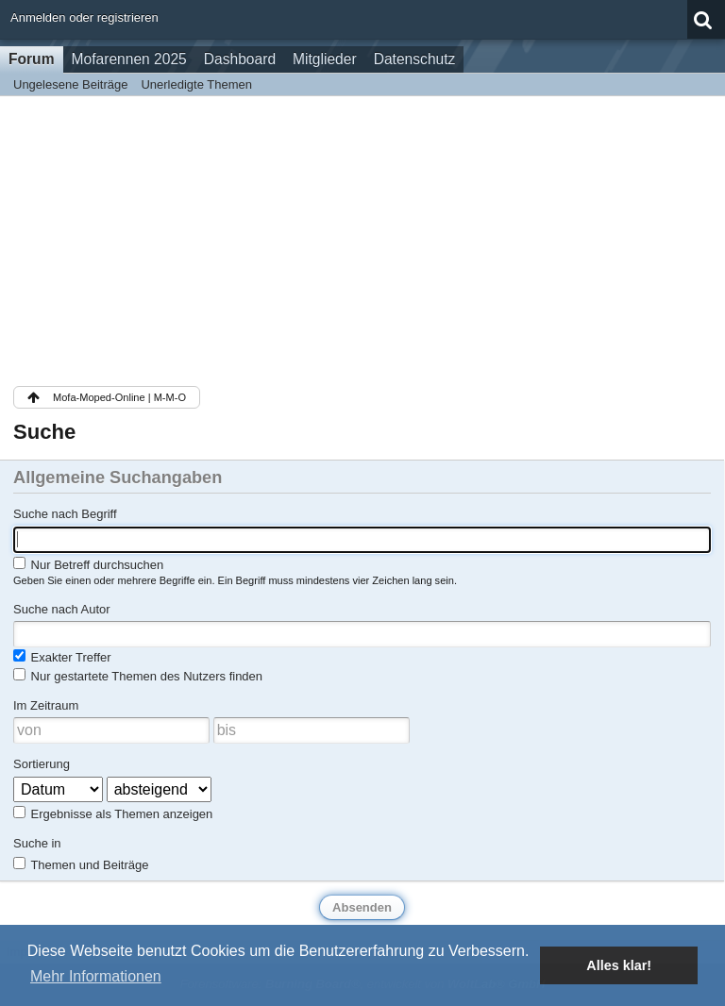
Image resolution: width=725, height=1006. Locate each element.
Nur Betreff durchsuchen (88, 564)
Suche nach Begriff (65, 514)
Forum (31, 59)
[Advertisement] (362, 238)
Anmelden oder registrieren (84, 17)
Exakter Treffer (62, 656)
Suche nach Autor (61, 609)
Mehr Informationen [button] (95, 976)
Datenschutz (415, 59)
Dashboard (240, 59)
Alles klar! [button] (618, 965)
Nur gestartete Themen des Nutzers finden (137, 675)
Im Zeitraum (45, 705)
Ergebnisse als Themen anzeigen (112, 813)
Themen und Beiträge (80, 864)
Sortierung (41, 764)
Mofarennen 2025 (129, 59)
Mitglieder (325, 59)
